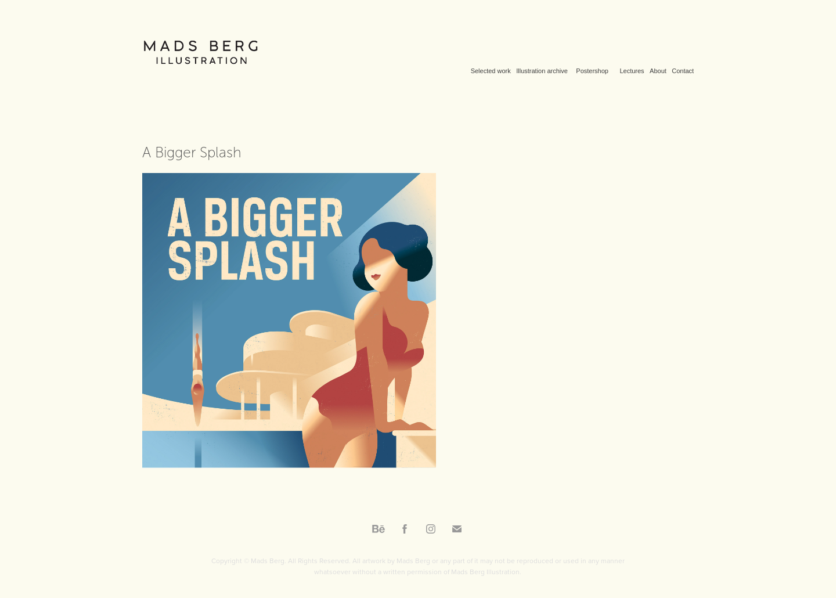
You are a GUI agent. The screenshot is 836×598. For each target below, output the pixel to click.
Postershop (592, 70)
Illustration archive (542, 70)
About (658, 70)
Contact (683, 70)
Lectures (631, 70)
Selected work (491, 70)
